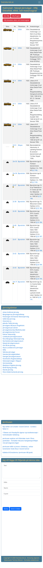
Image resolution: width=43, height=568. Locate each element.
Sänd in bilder (15, 509)
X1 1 (15, 30)
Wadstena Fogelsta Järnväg (12, 365)
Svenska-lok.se (7, 2)
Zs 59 (14, 211)
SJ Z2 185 (39, 208)
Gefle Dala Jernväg (9, 319)
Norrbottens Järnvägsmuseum (13, 341)
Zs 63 (14, 268)
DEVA (20, 29)
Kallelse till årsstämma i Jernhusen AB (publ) (18, 452)
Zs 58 (14, 202)
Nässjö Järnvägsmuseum (11, 343)
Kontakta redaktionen (31, 560)
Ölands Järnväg (8, 370)
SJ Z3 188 (39, 251)
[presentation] (16, 501)
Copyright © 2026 (10, 558)
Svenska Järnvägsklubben (11, 354)
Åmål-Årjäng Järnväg (10, 368)
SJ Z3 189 (39, 265)
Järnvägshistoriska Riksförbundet (14, 330)
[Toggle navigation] (39, 2)
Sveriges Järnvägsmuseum (12, 356)
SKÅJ (4, 350)
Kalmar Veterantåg (9, 334)
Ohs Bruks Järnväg (9, 345)
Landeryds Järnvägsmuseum (12, 337)
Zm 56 (15, 174)
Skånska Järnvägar (9, 352)
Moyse (20, 145)
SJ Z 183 (34, 182)
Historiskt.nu (7, 321)
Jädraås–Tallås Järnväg (10, 323)
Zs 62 (14, 254)
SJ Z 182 (34, 170)
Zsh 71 (15, 282)
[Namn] (21, 488)
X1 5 (15, 104)
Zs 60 (15, 226)
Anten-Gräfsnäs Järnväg (11, 312)
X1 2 (15, 48)
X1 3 (15, 65)
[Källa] (21, 482)
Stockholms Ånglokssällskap (12, 359)
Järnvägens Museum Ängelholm (13, 325)
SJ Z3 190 (39, 279)
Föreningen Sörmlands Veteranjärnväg (16, 317)
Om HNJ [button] (6, 16)
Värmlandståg (7, 363)
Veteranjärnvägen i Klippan (12, 361)
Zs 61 (14, 239)
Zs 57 (15, 185)
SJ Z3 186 (39, 222)
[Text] (21, 471)
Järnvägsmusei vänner (10, 328)
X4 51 (15, 145)
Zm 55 (15, 161)
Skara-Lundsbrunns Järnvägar (13, 348)
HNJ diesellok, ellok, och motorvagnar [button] (16, 20)
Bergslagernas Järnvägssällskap (13, 314)
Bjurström (21, 161)
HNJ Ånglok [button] (16, 16)
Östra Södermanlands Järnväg (13, 372)
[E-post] (21, 493)
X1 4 (15, 81)
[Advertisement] (20, 397)
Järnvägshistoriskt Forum (11, 332)
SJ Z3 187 (39, 236)
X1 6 (15, 125)
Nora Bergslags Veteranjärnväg (13, 339)
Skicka (6, 509)
